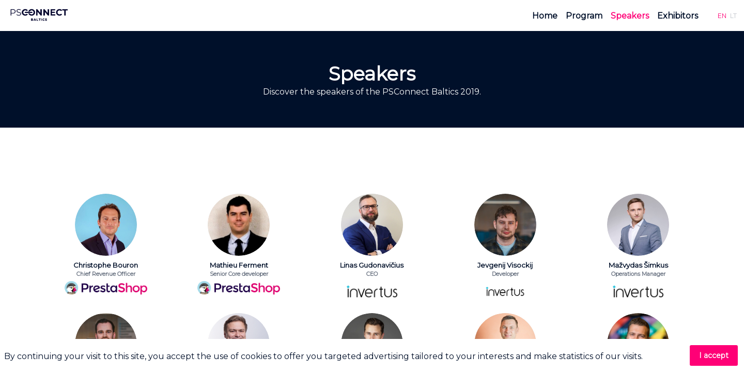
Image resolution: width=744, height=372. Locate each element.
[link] (544, 15)
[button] (722, 15)
